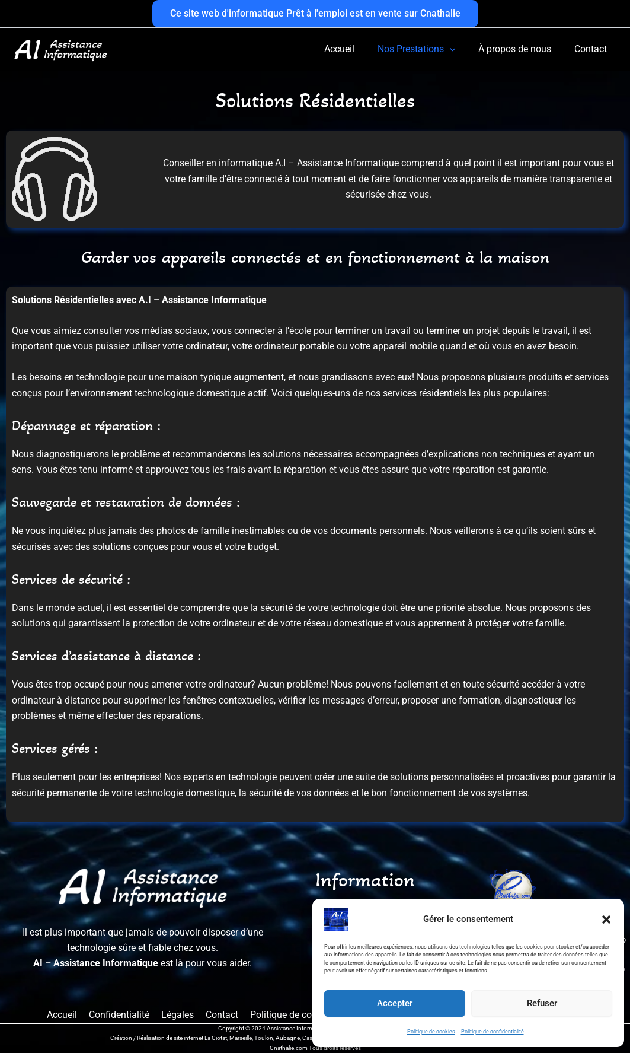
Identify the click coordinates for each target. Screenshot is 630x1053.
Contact (219, 1014)
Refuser (542, 1003)
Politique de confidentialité (492, 1032)
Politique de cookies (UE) (297, 1014)
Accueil (67, 1014)
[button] (606, 919)
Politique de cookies (431, 1032)
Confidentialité (121, 1014)
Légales (177, 1014)
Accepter (394, 1003)
